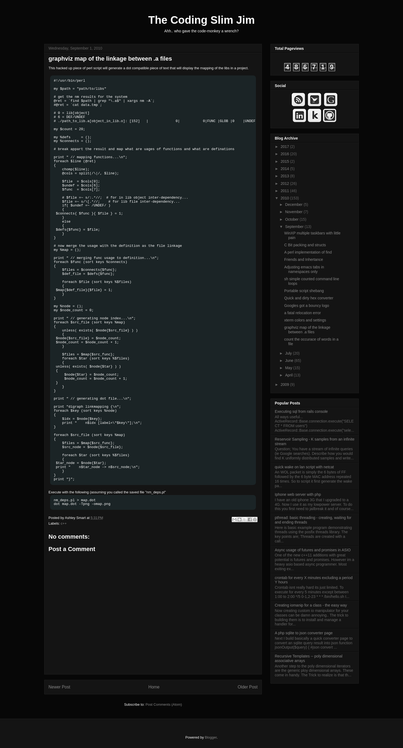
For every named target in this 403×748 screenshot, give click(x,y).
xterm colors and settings (305, 320)
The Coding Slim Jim (201, 20)
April (289, 375)
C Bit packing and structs (305, 245)
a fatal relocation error (302, 313)
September (294, 226)
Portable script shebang (304, 291)
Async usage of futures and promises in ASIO (313, 550)
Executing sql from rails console (301, 411)
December (294, 204)
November (294, 212)
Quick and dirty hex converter (308, 298)
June (289, 360)
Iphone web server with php (298, 494)
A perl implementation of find (308, 252)
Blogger (211, 737)
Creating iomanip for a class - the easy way (311, 605)
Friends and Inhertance (303, 259)
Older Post (248, 687)
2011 (285, 191)
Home (154, 687)
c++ (64, 523)
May (289, 368)
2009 (285, 384)
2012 (285, 183)
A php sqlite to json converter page (304, 633)
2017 (285, 146)
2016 (285, 154)
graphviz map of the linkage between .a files (110, 58)
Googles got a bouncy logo (306, 305)
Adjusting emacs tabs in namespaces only (304, 269)
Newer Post (59, 687)
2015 (285, 161)
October (292, 219)
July (289, 353)
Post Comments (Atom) (163, 704)
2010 (285, 198)
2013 (285, 176)
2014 (285, 169)
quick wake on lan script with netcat (304, 467)
